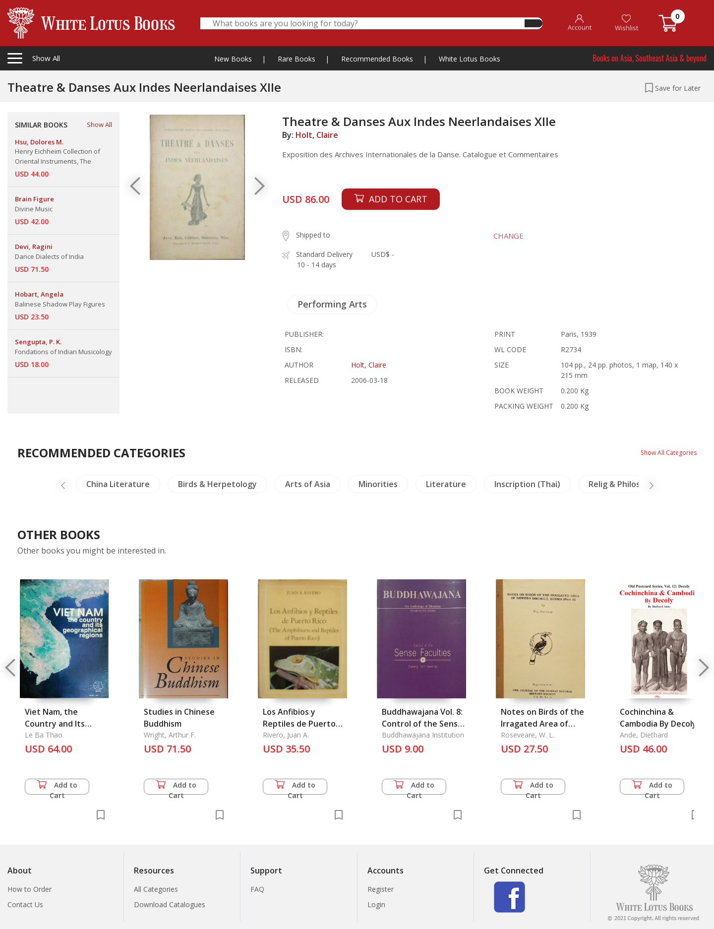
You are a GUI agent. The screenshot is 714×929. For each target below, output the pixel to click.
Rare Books (296, 58)
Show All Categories (665, 452)
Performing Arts (332, 304)
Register (380, 889)
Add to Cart (57, 787)
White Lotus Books (469, 58)
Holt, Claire (317, 134)
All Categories (156, 889)
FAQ (257, 889)
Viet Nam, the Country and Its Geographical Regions (67, 723)
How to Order (29, 889)
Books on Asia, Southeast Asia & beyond (650, 58)
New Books (233, 58)
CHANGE (500, 236)
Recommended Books (377, 58)
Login (376, 904)
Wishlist (626, 23)
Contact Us (25, 904)
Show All (99, 124)
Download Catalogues (169, 904)
